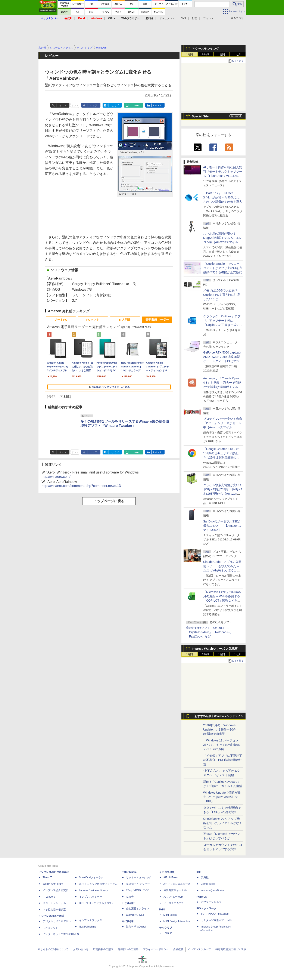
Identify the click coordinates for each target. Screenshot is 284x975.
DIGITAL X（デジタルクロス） (96, 903)
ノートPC (60, 319)
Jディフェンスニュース (176, 883)
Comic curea (208, 883)
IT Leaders (49, 896)
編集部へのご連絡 (128, 949)
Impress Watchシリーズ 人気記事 (215, 648)
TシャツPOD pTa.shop (215, 913)
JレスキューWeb (173, 896)
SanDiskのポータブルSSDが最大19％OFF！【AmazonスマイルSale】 (222, 526)
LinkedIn (157, 105)
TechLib (167, 933)
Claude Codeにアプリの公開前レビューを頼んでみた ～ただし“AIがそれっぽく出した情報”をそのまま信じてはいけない (222, 570)
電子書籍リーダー (157, 319)
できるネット (50, 927)
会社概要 (178, 949)
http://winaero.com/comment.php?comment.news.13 (81, 486)
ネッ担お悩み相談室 (54, 909)
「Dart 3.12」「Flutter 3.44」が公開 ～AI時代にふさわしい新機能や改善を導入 (222, 197)
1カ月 (237, 54)
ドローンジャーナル (54, 903)
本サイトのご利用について (53, 949)
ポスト (62, 105)
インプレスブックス (90, 920)
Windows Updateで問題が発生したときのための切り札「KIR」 (222, 797)
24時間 (205, 54)
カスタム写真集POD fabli (216, 920)
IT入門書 (125, 319)
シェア (93, 105)
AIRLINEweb (170, 877)
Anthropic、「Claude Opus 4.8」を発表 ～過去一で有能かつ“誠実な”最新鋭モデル (222, 383)
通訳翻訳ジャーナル (175, 890)
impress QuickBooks (212, 890)
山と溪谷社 (128, 903)
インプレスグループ (199, 949)
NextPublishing (87, 926)
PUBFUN (202, 896)
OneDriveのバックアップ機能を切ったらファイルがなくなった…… (222, 823)
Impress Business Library (93, 890)
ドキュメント (167, 18)
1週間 (221, 54)
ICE (199, 872)
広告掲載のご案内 (103, 949)
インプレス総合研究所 (55, 890)
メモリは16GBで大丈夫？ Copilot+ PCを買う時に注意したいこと (221, 295)
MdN (162, 909)
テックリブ (165, 927)
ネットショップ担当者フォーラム (98, 883)
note (136, 105)
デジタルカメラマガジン (57, 921)
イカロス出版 (167, 872)
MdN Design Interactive (176, 921)
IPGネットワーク (206, 908)
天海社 (205, 877)
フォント (208, 18)
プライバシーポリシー (156, 949)
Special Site (200, 116)
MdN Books (170, 914)
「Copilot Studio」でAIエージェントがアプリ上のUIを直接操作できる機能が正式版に (222, 268)
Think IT (47, 877)
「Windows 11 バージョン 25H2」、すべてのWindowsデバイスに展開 (221, 745)
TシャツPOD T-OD (138, 890)
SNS (183, 18)
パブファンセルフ (211, 902)
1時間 (189, 54)
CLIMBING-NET (135, 914)
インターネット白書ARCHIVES (61, 934)
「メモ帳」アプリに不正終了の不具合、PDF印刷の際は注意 (222, 760)
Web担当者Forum (53, 883)
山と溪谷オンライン (137, 908)
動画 (194, 18)
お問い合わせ (80, 949)
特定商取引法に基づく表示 (230, 949)
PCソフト (92, 319)
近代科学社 (128, 921)
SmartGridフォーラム (91, 877)
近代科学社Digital (136, 926)
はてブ (115, 105)
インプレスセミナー (90, 896)
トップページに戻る (109, 501)
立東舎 (130, 896)
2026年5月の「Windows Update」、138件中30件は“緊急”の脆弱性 (219, 729)
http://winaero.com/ (56, 476)
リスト (75, 105)
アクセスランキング (205, 48)
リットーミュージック (139, 877)
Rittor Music (129, 872)
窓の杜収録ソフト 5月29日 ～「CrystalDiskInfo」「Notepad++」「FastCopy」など (209, 632)
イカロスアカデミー (175, 903)
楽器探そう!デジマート (139, 883)
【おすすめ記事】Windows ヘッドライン (217, 716)
